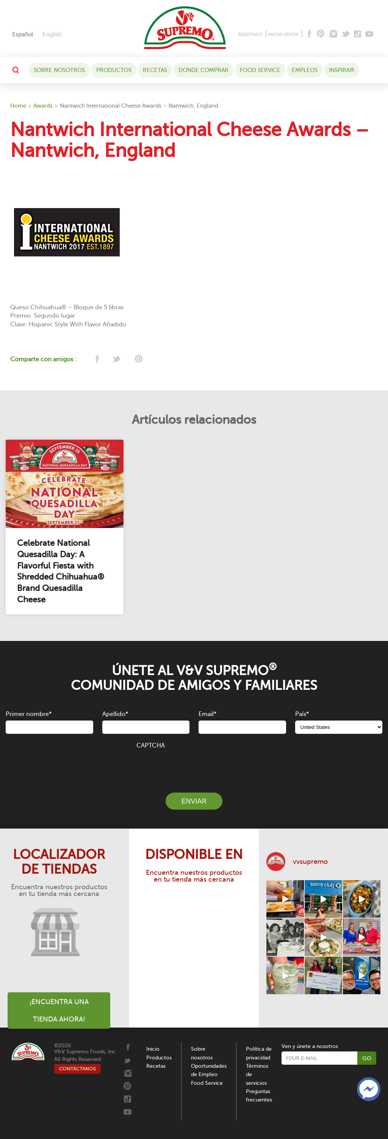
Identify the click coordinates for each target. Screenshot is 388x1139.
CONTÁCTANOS (77, 1069)
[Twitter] (346, 34)
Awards (43, 106)
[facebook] (96, 359)
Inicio (153, 1049)
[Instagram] (333, 34)
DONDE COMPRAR (203, 70)
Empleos (305, 70)
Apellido (115, 714)
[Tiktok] (358, 34)
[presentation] (194, 766)
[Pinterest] (320, 34)
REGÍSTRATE (250, 34)
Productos (113, 70)
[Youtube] (369, 34)
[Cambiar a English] (52, 35)
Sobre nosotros (59, 70)
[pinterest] (138, 359)
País (302, 714)
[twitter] (117, 359)
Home (18, 106)
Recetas (155, 70)
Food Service (260, 70)
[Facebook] (308, 34)
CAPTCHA (150, 745)
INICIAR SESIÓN (283, 34)
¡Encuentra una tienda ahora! (59, 1010)
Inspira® (341, 70)
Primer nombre (29, 714)
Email (207, 714)
